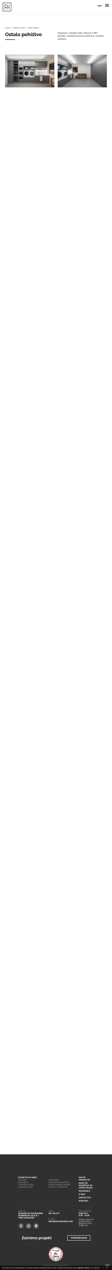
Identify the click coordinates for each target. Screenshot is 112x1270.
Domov (7, 28)
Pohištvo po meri (19, 28)
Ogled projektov (84, 1178)
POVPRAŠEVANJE (79, 1238)
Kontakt (83, 1200)
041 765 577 (53, 1213)
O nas (82, 1194)
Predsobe (53, 1180)
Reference (84, 1191)
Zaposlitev (85, 1197)
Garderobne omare (59, 1184)
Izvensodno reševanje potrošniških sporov (56, 1265)
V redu (105, 1268)
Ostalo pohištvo (58, 1187)
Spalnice (23, 1182)
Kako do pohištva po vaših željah (86, 1185)
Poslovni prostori (58, 1182)
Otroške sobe (26, 1184)
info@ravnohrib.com (60, 1221)
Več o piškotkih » (95, 1268)
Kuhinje (22, 1180)
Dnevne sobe (25, 1187)
